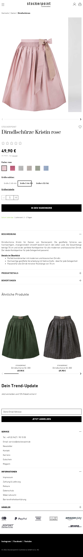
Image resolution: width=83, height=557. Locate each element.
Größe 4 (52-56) (42, 183)
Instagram (6, 541)
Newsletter (7, 446)
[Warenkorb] (80, 4)
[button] (2, 119)
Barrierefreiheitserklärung (14, 499)
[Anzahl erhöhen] (16, 197)
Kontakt (6, 450)
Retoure (6, 486)
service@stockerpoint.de (19, 442)
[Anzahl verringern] (3, 197)
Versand (14, 155)
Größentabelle (7, 189)
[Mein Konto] (74, 4)
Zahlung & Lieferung (12, 482)
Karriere (6, 455)
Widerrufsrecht (9, 495)
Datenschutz (8, 490)
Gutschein (7, 459)
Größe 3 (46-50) (26, 183)
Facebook (18, 541)
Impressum (8, 477)
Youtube (28, 541)
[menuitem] (5, 167)
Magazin (6, 464)
